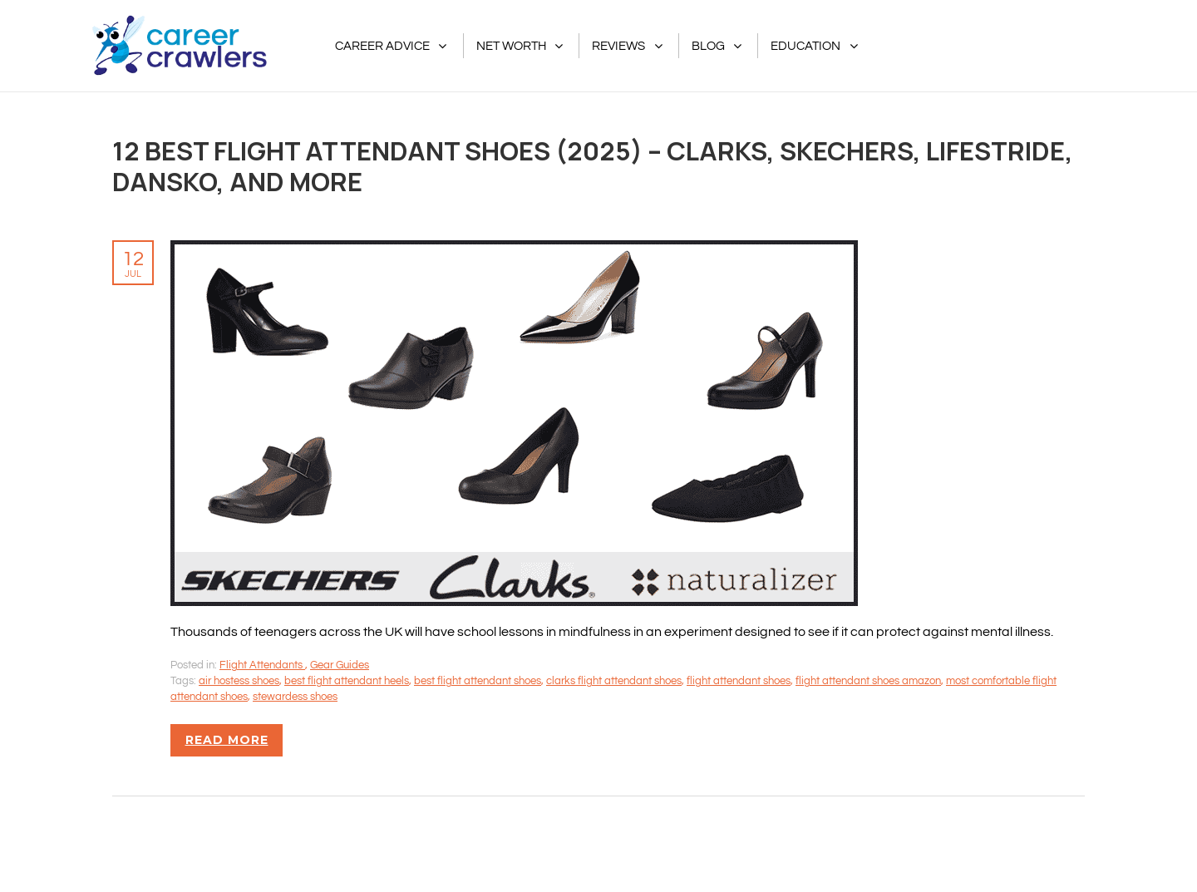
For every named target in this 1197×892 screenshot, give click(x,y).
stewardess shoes (295, 696)
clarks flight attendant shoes (614, 681)
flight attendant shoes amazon (868, 681)
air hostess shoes (239, 681)
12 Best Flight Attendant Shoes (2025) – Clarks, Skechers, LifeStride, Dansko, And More (592, 166)
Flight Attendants (262, 665)
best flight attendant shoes (477, 681)
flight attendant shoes (739, 681)
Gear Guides (339, 665)
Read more (226, 739)
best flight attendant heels (346, 681)
